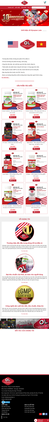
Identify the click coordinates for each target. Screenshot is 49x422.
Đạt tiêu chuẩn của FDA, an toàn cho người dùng (24, 274)
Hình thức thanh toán (29, 406)
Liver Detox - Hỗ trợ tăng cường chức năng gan (12, 175)
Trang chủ (11, 7)
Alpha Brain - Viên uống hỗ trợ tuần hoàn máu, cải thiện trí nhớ (36, 143)
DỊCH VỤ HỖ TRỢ (29, 404)
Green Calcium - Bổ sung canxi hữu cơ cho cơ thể (12, 111)
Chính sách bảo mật (6, 408)
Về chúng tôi (4, 412)
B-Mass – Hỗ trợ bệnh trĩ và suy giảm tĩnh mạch (35, 175)
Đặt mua (12, 117)
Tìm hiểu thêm (24, 251)
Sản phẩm (23, 7)
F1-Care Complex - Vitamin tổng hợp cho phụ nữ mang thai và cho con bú (12, 206)
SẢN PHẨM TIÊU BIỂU (24, 85)
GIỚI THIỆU (5, 404)
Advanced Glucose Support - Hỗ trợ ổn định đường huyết (36, 206)
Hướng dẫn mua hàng (30, 408)
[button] (3, 17)
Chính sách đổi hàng (29, 410)
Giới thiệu (17, 7)
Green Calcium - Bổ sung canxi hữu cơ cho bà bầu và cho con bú (36, 111)
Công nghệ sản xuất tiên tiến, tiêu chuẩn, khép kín (24, 306)
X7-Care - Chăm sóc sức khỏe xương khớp (12, 143)
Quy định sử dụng (6, 406)
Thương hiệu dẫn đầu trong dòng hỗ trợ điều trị (24, 243)
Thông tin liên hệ (5, 410)
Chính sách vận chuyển (30, 412)
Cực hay (5, 417)
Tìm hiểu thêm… (6, 77)
